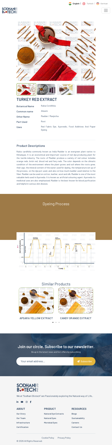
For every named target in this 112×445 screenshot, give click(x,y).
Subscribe (84, 361)
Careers (75, 422)
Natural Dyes (50, 418)
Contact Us (77, 427)
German (102, 3)
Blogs (74, 413)
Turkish (87, 3)
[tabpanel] (36, 306)
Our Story (21, 413)
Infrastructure (23, 422)
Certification (22, 427)
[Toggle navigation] (106, 10)
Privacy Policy (64, 437)
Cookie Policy (48, 437)
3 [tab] (59, 325)
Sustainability (78, 418)
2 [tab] (56, 325)
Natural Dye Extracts (54, 413)
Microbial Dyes (50, 422)
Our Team (21, 418)
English (74, 3)
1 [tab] (52, 325)
